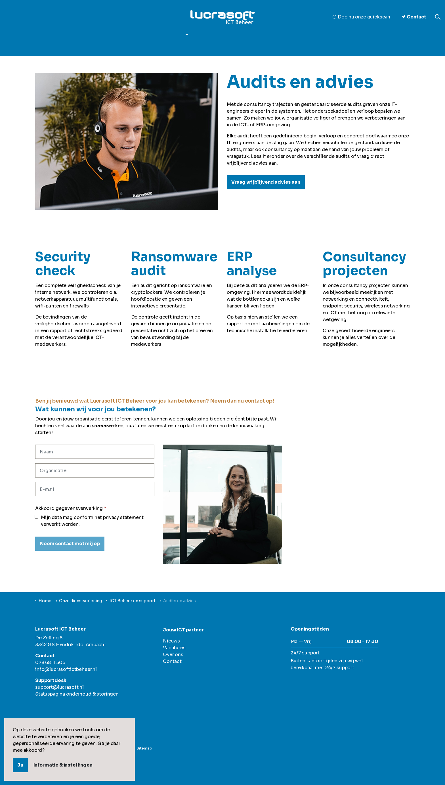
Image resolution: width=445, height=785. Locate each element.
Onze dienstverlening (162, 43)
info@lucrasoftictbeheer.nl (66, 669)
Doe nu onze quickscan (361, 17)
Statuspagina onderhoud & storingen (77, 694)
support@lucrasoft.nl (59, 687)
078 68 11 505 (50, 662)
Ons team (237, 43)
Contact (414, 17)
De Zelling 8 (48, 638)
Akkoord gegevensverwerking (70, 508)
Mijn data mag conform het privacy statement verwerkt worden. (89, 520)
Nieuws (266, 43)
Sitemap (144, 748)
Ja (20, 765)
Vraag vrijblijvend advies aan (266, 182)
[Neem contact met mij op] (69, 544)
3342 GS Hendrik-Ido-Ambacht (70, 645)
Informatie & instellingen (63, 765)
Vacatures (296, 43)
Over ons (207, 43)
